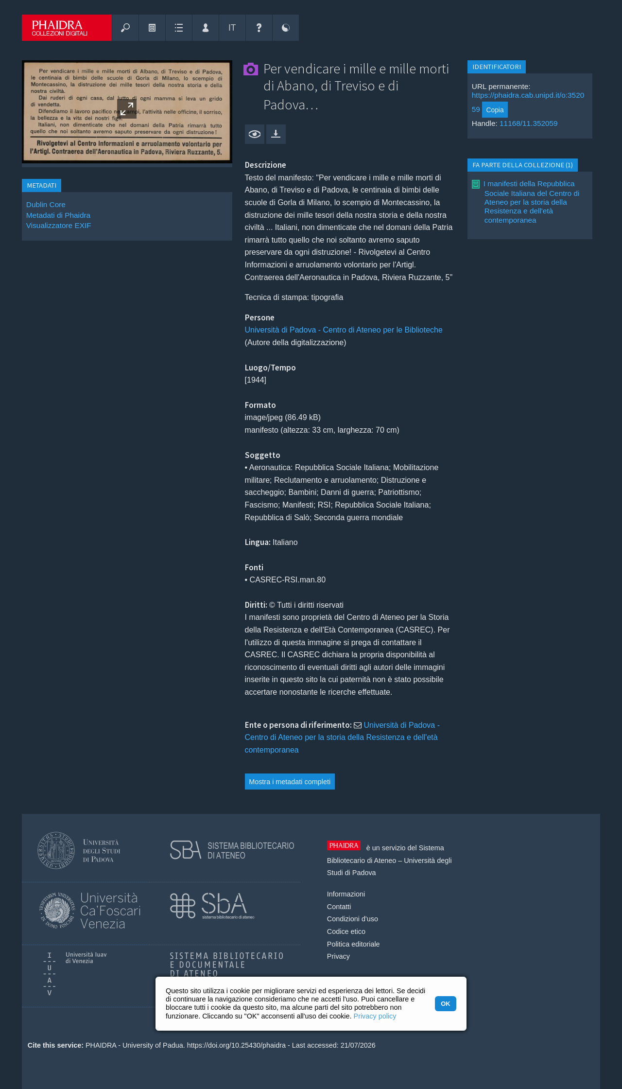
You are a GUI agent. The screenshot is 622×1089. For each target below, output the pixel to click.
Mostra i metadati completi (289, 782)
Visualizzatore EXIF (58, 225)
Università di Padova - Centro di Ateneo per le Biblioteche (344, 330)
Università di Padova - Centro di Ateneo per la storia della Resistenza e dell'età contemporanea (342, 737)
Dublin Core (46, 204)
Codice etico (346, 931)
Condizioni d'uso (352, 919)
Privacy (338, 956)
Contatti (339, 907)
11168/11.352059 (529, 123)
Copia (494, 110)
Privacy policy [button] (375, 1016)
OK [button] (445, 1003)
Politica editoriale (353, 944)
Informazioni (346, 894)
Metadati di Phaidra (58, 215)
